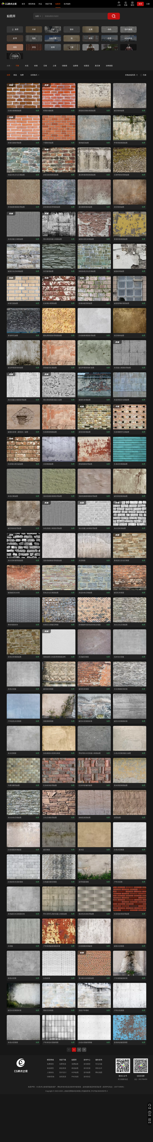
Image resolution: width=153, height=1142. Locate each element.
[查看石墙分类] (45, 66)
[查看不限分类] (17, 66)
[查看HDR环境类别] (128, 38)
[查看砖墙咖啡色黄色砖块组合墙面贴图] (94, 609)
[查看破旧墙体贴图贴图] (129, 95)
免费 (22, 75)
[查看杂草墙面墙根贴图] (94, 866)
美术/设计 (63, 1072)
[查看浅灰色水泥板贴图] (129, 641)
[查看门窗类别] (71, 47)
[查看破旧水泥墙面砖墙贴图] (94, 706)
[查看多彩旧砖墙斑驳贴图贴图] (58, 159)
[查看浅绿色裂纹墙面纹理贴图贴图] (58, 481)
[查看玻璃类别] (53, 47)
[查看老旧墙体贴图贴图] (129, 191)
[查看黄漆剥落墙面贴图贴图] (129, 224)
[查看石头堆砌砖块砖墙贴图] (129, 674)
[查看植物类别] (109, 47)
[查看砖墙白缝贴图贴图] (58, 95)
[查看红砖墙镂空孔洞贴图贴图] (129, 416)
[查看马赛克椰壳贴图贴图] (23, 770)
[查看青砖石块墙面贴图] (58, 995)
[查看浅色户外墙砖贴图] (94, 995)
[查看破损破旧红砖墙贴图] (23, 577)
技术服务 (67, 4)
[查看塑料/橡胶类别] (128, 29)
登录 (140, 4)
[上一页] (69, 1050)
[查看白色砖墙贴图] (58, 963)
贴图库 (57, 4)
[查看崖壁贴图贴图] (129, 802)
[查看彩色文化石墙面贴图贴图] (58, 577)
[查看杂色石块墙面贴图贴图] (23, 641)
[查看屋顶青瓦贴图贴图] (23, 320)
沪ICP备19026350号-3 (99, 1091)
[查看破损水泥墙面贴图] (129, 931)
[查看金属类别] (90, 29)
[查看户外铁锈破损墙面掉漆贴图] (58, 931)
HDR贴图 (75, 1072)
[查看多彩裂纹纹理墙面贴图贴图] (58, 191)
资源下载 (48, 4)
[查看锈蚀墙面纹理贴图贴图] (94, 449)
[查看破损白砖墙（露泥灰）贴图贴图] (23, 416)
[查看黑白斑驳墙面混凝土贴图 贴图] (58, 384)
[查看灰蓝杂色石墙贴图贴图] (94, 577)
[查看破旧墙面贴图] (58, 834)
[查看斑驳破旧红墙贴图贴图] (58, 352)
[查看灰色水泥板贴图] (23, 674)
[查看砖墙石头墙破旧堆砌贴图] (58, 609)
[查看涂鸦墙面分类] (109, 66)
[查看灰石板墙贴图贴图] (58, 256)
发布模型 (87, 1064)
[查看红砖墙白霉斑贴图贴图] (58, 288)
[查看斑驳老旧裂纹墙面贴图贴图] (94, 95)
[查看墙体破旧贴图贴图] (94, 127)
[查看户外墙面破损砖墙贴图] (129, 963)
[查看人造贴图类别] (15, 56)
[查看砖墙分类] (36, 66)
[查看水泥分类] (26, 66)
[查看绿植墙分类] (64, 66)
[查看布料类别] (109, 29)
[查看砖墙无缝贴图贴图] (23, 288)
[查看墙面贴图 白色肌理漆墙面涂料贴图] (58, 641)
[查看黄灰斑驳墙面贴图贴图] (129, 770)
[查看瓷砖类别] (71, 29)
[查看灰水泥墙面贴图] (23, 738)
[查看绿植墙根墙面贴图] (58, 706)
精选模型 (50, 1068)
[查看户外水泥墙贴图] (129, 866)
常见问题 (98, 1064)
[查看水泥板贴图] (23, 931)
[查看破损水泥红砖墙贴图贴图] (94, 224)
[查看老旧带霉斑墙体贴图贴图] (23, 352)
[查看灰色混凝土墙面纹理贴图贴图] (58, 513)
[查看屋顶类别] (34, 47)
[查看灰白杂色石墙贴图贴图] (23, 802)
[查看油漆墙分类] (75, 66)
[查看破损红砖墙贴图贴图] (94, 384)
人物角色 (50, 1072)
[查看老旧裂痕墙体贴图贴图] (94, 191)
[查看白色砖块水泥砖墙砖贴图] (23, 866)
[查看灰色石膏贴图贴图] (23, 481)
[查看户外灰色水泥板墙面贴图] (58, 1027)
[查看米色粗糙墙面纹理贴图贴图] (23, 191)
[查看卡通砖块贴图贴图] (58, 127)
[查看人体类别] (128, 47)
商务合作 (98, 1068)
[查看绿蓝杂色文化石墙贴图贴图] (23, 159)
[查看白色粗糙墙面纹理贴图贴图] (94, 320)
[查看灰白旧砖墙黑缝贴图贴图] (23, 545)
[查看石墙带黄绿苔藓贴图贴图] (129, 159)
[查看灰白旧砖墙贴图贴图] (129, 513)
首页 (23, 4)
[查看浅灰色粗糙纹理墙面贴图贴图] (58, 545)
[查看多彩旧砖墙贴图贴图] (94, 416)
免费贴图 (75, 1064)
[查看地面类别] (34, 38)
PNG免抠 (75, 1077)
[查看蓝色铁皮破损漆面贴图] (129, 1027)
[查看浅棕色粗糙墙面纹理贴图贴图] (94, 481)
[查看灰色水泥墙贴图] (23, 963)
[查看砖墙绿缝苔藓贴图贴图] (94, 288)
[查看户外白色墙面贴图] (129, 995)
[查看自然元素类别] (53, 38)
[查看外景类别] (109, 38)
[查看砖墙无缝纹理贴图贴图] (23, 127)
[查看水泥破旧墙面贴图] (94, 641)
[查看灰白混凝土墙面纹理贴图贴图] (23, 384)
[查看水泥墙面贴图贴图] (58, 449)
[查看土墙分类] (54, 66)
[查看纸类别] (71, 38)
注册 (148, 4)
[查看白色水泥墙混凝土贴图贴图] (129, 738)
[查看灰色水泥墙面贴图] (23, 1027)
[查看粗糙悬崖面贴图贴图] (94, 802)
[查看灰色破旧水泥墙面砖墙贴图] (23, 899)
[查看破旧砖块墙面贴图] (58, 674)
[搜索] (114, 16)
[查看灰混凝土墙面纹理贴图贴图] (129, 352)
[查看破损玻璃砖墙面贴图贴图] (129, 288)
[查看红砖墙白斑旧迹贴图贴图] (23, 449)
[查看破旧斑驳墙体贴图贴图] (129, 481)
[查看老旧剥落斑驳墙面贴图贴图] (94, 159)
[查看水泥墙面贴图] (94, 545)
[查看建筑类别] (90, 38)
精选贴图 (75, 1068)
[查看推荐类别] (15, 29)
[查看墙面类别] (15, 47)
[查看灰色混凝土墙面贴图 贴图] (23, 224)
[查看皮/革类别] (15, 38)
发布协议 (87, 1077)
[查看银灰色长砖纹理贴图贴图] (94, 899)
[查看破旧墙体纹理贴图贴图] (23, 513)
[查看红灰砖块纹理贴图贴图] (58, 770)
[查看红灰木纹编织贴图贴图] (94, 770)
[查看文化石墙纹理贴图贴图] (58, 802)
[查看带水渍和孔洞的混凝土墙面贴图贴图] (58, 899)
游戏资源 (62, 1077)
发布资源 (87, 1068)
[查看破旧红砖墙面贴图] (129, 577)
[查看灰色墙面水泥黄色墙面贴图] (58, 738)
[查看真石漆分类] (97, 66)
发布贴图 (87, 1072)
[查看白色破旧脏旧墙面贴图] (58, 866)
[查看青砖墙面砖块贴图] (23, 609)
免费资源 (62, 1064)
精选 (15, 75)
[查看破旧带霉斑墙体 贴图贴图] (94, 352)
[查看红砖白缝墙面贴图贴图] (23, 95)
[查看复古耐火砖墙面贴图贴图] (94, 963)
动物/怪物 (50, 1077)
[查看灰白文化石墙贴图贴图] (129, 609)
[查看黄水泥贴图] (94, 834)
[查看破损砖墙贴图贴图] (129, 256)
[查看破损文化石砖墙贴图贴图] (23, 256)
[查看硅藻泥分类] (86, 66)
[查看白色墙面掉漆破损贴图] (23, 834)
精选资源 (62, 1068)
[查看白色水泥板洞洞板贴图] (94, 1027)
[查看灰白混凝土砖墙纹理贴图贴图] (94, 513)
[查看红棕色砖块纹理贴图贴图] (129, 899)
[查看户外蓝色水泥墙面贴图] (23, 706)
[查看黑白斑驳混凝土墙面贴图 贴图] (58, 224)
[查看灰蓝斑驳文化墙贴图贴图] (129, 384)
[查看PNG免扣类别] (90, 47)
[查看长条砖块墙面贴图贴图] (129, 449)
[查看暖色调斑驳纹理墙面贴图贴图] (58, 320)
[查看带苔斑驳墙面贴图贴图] (129, 127)
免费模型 (50, 1064)
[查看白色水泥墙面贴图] (129, 834)
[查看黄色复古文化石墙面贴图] (129, 545)
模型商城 (31, 4)
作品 (40, 4)
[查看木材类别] (34, 29)
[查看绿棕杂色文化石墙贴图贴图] (94, 256)
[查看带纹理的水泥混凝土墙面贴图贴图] (94, 738)
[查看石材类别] (53, 29)
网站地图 (98, 1072)
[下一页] (84, 1050)
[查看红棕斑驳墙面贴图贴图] (58, 416)
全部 (8, 75)
